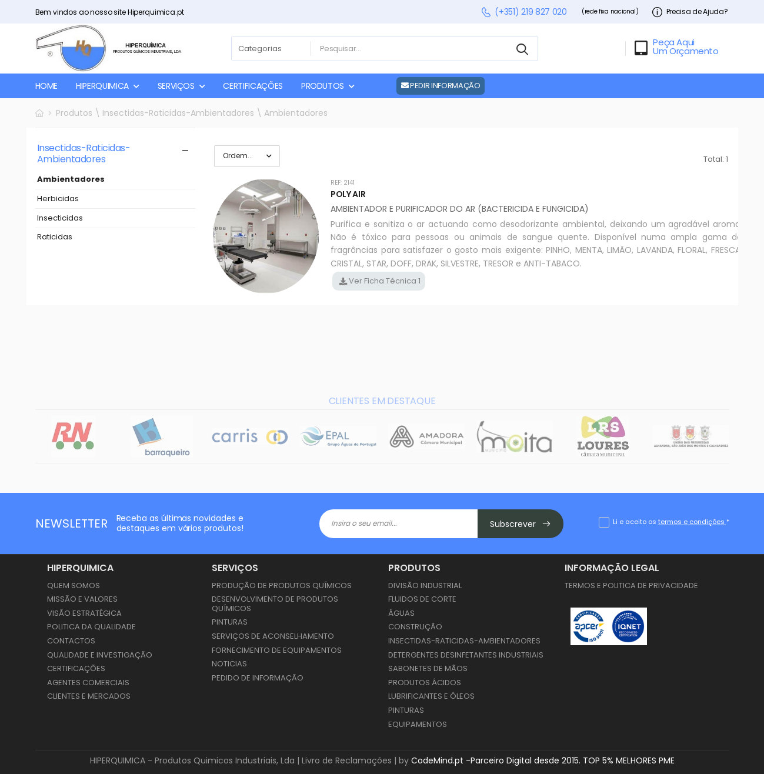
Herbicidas (58, 199)
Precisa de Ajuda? (690, 12)
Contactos (71, 640)
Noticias (229, 663)
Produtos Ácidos (424, 682)
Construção (415, 626)
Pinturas (230, 622)
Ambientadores (71, 180)
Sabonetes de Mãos (428, 668)
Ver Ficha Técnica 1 (384, 280)
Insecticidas (60, 218)
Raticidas (54, 237)
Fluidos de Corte (422, 599)
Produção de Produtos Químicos (282, 585)
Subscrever (520, 524)
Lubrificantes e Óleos (431, 696)
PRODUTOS (322, 86)
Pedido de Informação (257, 677)
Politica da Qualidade (91, 626)
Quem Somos (73, 585)
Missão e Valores (82, 599)
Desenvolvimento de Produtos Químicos (275, 603)
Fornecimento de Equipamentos (277, 650)
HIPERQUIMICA (102, 86)
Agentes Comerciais (88, 682)
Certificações (76, 668)
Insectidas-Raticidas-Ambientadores (464, 640)
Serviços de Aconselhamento (273, 636)
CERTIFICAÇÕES (252, 86)
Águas (401, 613)
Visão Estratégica (84, 613)
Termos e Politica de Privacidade (631, 585)
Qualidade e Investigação (99, 654)
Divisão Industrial (425, 585)
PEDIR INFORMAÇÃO (441, 85)
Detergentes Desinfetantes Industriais (465, 654)
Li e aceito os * (671, 521)
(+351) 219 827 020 (524, 12)
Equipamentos (417, 724)
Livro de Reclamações (347, 760)
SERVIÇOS (176, 86)
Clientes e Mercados (89, 696)
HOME (46, 86)
